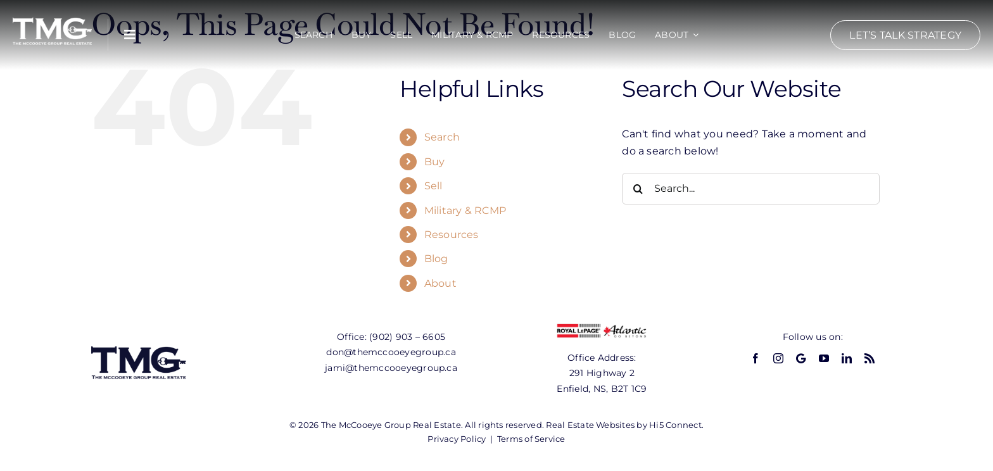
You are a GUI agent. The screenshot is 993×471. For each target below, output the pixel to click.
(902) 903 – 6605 (407, 336)
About (440, 283)
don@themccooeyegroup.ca (391, 352)
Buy (434, 162)
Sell (433, 186)
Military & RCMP (465, 210)
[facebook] (755, 358)
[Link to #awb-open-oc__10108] (130, 34)
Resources (451, 235)
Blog (436, 259)
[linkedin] (847, 358)
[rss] (869, 358)
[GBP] (801, 358)
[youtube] (824, 358)
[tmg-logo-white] (52, 17)
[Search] (638, 188)
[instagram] (778, 358)
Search (442, 137)
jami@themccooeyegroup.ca (391, 368)
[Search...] (751, 188)
